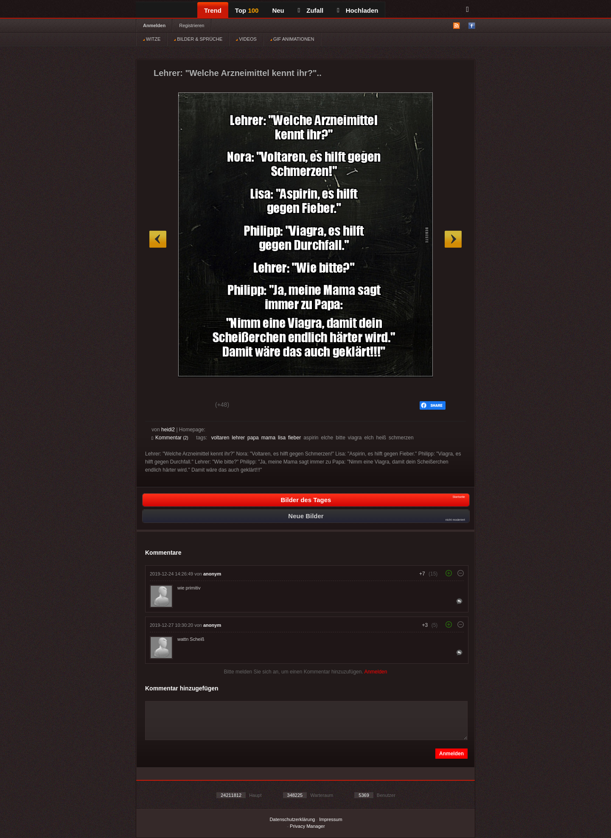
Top (247, 10)
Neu (278, 10)
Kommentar (169, 438)
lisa (282, 438)
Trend (212, 10)
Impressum (330, 819)
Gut (161, 406)
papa (253, 438)
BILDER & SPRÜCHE (198, 39)
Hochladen (357, 10)
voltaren (220, 438)
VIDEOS (246, 39)
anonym (212, 573)
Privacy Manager (307, 826)
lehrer (238, 438)
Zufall (310, 10)
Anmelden (154, 25)
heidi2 (168, 430)
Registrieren (191, 25)
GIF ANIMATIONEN (292, 39)
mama (268, 438)
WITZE (151, 39)
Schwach (193, 406)
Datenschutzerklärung (292, 819)
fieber (294, 438)
